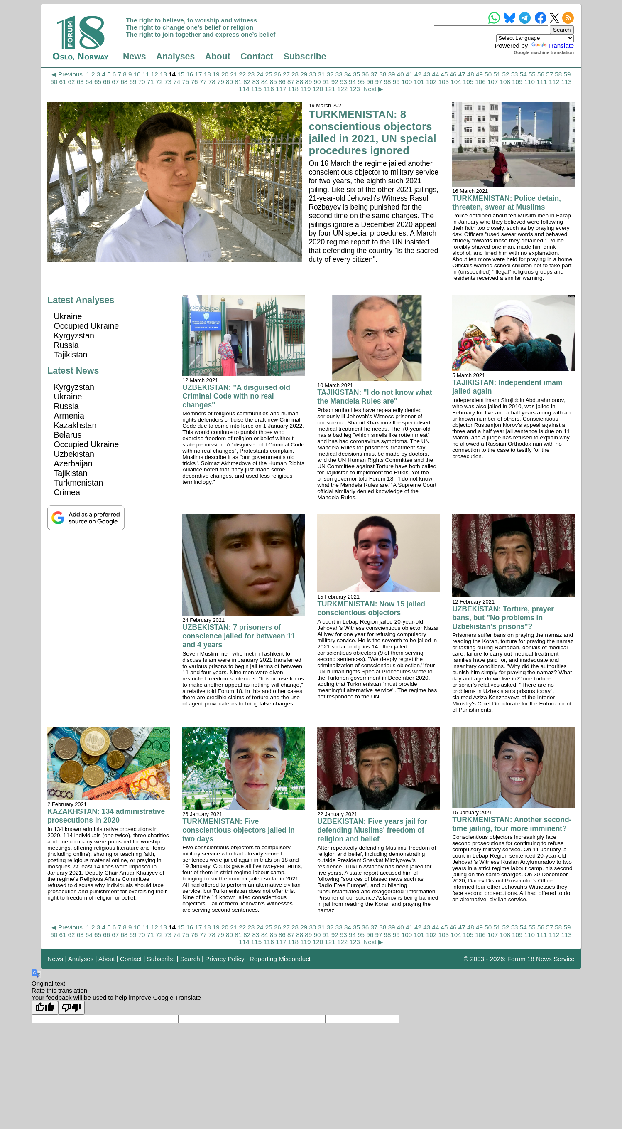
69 (133, 81)
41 (409, 74)
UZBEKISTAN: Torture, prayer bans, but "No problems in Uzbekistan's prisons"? (503, 618)
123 (354, 88)
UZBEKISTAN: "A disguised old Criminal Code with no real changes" (236, 396)
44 (435, 74)
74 (176, 81)
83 (255, 81)
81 (238, 81)
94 (352, 81)
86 (282, 81)
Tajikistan (70, 354)
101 (419, 81)
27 (286, 74)
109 (517, 81)
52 (505, 74)
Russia (66, 345)
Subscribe (305, 57)
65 (97, 81)
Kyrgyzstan (74, 335)
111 (541, 81)
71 (150, 81)
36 (365, 74)
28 (295, 74)
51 (496, 74)
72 (159, 81)
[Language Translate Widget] (535, 38)
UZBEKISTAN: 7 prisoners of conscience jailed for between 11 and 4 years (238, 636)
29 (303, 74)
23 (251, 74)
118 (293, 88)
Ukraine (68, 316)
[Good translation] (45, 1008)
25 (268, 74)
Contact (256, 57)
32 (330, 74)
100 (407, 81)
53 (514, 74)
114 (244, 88)
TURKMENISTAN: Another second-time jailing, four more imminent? (511, 824)
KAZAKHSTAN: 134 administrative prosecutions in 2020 (106, 815)
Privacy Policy (225, 958)
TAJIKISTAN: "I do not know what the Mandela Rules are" (374, 396)
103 (443, 81)
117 (281, 88)
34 (347, 74)
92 (334, 81)
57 (549, 74)
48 (470, 74)
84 (264, 81)
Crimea (67, 492)
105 (468, 81)
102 (431, 81)
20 (224, 74)
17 (198, 74)
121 (330, 88)
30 (312, 74)
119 (305, 88)
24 (260, 74)
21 (233, 74)
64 (89, 81)
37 (373, 74)
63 (80, 81)
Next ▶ (373, 88)
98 (387, 81)
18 (207, 74)
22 (242, 74)
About (217, 57)
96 (369, 81)
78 (211, 81)
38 (383, 74)
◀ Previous (67, 74)
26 (277, 74)
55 (532, 74)
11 (145, 74)
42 (417, 74)
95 (361, 81)
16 (189, 74)
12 (154, 74)
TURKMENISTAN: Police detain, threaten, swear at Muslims (506, 202)
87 (290, 81)
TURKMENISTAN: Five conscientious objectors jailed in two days (238, 830)
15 (180, 74)
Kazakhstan (75, 425)
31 (321, 74)
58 (558, 74)
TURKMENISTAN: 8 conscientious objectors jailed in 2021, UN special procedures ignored (372, 132)
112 (554, 81)
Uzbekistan (74, 454)
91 (326, 81)
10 (137, 74)
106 (480, 81)
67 (115, 81)
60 (53, 81)
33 (339, 74)
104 (456, 81)
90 (317, 81)
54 (523, 74)
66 (106, 81)
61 (62, 81)
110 (529, 81)
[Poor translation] (71, 1008)
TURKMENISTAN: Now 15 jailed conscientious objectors (371, 608)
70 (141, 81)
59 (567, 74)
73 (167, 81)
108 (505, 81)
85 (273, 81)
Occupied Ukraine (86, 325)
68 (123, 81)
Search (190, 958)
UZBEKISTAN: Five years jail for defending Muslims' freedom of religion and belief (372, 830)
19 (216, 74)
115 (256, 88)
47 (461, 74)
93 (343, 81)
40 (400, 74)
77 (203, 81)
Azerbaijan (73, 463)
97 (378, 81)
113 (566, 81)
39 (391, 74)
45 (444, 74)
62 (71, 81)
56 (540, 74)
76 (194, 81)
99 (396, 81)
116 (268, 88)
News (134, 57)
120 (318, 88)
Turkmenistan (78, 482)
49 (479, 74)
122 (342, 88)
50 (488, 74)
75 (185, 81)
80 (229, 81)
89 (308, 81)
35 (356, 74)
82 (246, 81)
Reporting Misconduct (280, 958)
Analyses (175, 57)
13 (163, 74)
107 (492, 81)
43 (426, 74)
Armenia (69, 415)
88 (299, 81)
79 (220, 81)
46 (453, 74)
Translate (552, 45)
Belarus (67, 434)
